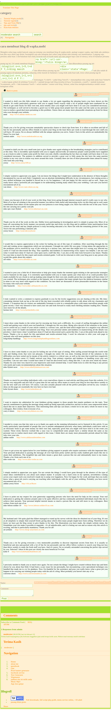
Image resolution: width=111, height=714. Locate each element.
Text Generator (17, 679)
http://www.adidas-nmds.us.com (23, 118)
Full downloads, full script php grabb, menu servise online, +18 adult (54, 704)
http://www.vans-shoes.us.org (26, 190)
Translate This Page (11, 7)
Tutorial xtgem (10, 21)
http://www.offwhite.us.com (25, 263)
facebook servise (17, 677)
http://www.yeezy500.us (21, 166)
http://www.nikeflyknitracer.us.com (34, 370)
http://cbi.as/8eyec (29, 487)
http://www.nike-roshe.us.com (30, 462)
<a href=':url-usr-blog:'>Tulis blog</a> (53, 61)
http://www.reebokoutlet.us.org (29, 140)
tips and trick (9, 25)
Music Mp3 (15, 686)
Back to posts (12, 94)
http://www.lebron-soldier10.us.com (38, 509)
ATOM (6, 629)
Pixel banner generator (20, 675)
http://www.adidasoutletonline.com (31, 441)
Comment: (4, 592)
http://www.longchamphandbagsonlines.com (42, 342)
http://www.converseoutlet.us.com (32, 577)
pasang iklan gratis (18, 706)
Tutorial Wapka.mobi (12, 18)
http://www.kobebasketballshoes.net (26, 555)
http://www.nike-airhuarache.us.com (32, 289)
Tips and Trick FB (11, 23)
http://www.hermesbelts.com (27, 313)
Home (13, 666)
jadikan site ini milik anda (21, 684)
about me (14, 668)
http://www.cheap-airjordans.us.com (29, 533)
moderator (8, 638)
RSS (29, 626)
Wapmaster (15, 681)
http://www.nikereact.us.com (35, 212)
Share (5, 711)
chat (12, 673)
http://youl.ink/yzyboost (25, 234)
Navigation (9, 37)
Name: (3, 586)
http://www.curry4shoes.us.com (30, 414)
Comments (10, 620)
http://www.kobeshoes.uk (31, 392)
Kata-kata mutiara (11, 27)
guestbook (15, 670)
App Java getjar (17, 688)
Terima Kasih (12, 646)
